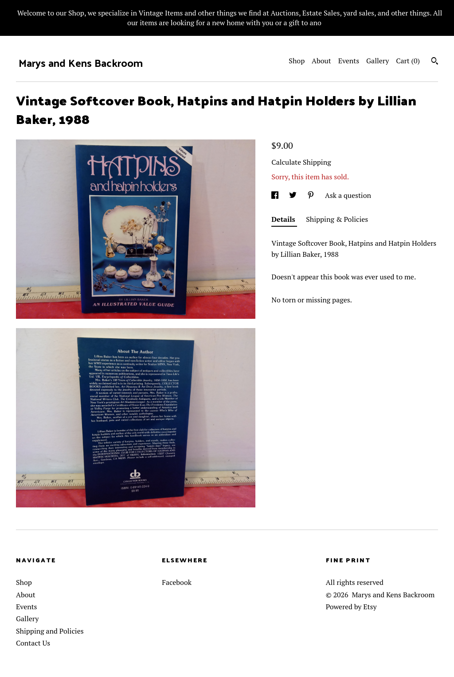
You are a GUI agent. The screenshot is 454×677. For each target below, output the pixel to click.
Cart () (408, 61)
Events (349, 61)
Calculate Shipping (301, 162)
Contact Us (33, 643)
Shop (297, 61)
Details (284, 219)
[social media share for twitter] (293, 195)
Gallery (377, 61)
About (321, 61)
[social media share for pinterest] (311, 195)
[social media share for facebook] (275, 195)
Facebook (177, 582)
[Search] (434, 62)
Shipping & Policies (337, 219)
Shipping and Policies (50, 631)
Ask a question (348, 195)
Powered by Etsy (351, 606)
